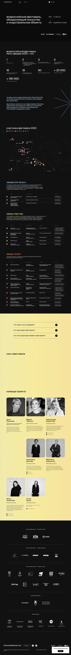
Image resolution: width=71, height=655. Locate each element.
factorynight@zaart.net (12, 645)
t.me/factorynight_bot (50, 434)
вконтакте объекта (59, 233)
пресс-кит (26, 645)
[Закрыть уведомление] (68, 647)
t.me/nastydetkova (30, 473)
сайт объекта (57, 196)
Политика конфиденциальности (41, 649)
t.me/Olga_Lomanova (11, 515)
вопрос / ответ (20, 2)
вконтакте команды (59, 230)
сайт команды (58, 298)
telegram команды (59, 290)
